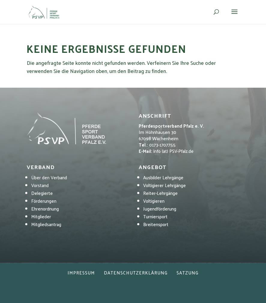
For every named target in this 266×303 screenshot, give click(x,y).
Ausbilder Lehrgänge (163, 177)
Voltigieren (154, 201)
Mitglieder (41, 216)
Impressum (81, 272)
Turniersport (155, 216)
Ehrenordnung (45, 209)
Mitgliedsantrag (46, 224)
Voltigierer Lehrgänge (164, 185)
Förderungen (43, 201)
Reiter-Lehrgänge (160, 193)
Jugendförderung (159, 209)
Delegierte (42, 193)
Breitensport (155, 224)
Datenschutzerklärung (136, 272)
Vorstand (40, 185)
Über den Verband (49, 177)
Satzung (187, 272)
